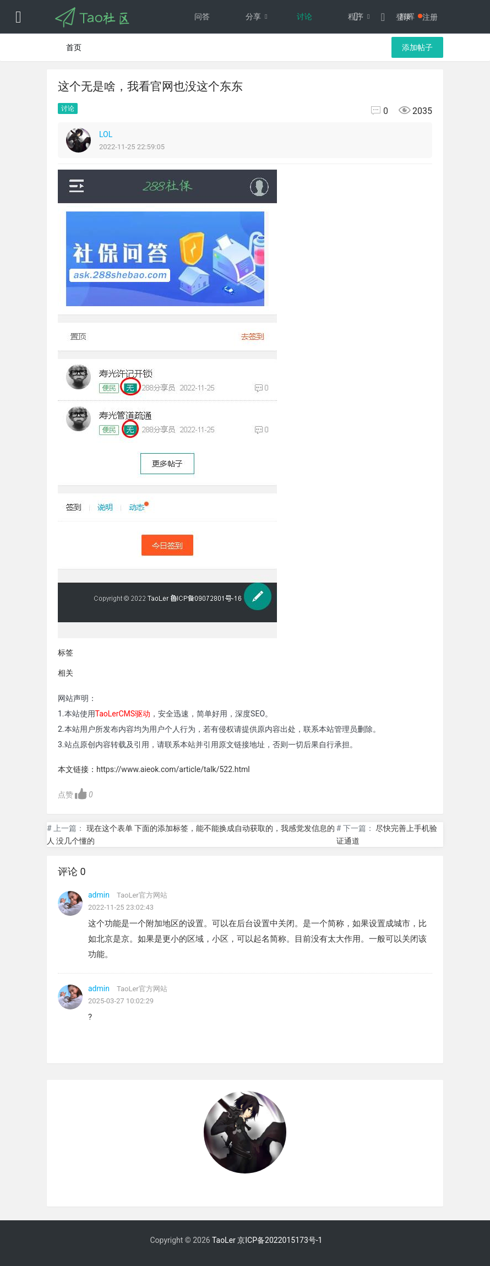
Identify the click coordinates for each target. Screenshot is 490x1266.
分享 (259, 16)
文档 (304, 49)
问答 (202, 16)
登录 (403, 17)
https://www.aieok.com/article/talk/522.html (173, 769)
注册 (430, 17)
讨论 (304, 16)
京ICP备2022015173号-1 (279, 1240)
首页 (73, 47)
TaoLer (224, 1240)
